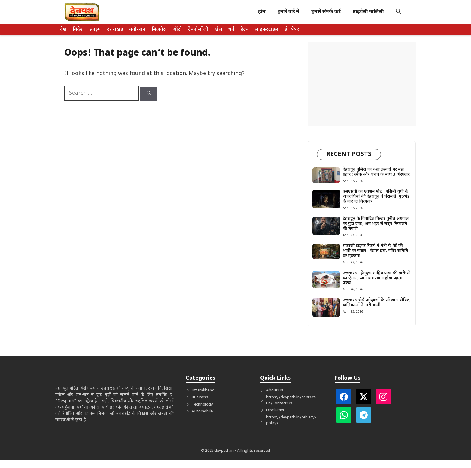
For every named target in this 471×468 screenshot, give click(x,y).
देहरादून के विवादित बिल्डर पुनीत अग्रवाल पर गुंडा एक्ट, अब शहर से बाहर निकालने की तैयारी (376, 224)
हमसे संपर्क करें (326, 12)
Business (200, 397)
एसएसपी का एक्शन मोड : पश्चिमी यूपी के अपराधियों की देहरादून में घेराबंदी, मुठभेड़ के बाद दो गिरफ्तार (376, 197)
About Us (274, 390)
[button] (398, 12)
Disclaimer (275, 410)
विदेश (78, 29)
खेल (218, 29)
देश (63, 29)
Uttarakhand (203, 390)
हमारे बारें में (288, 12)
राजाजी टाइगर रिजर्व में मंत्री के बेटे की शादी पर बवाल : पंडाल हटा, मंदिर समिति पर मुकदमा (375, 251)
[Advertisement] (362, 84)
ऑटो (177, 29)
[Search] (148, 94)
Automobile (202, 411)
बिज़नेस (159, 29)
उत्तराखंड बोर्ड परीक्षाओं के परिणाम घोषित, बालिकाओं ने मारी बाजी (377, 302)
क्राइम (95, 29)
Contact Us (282, 403)
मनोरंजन (137, 29)
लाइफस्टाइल (266, 29)
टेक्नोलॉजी (198, 29)
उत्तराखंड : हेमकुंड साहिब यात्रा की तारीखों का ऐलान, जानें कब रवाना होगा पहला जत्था (376, 278)
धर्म (231, 29)
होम (262, 12)
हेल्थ (244, 29)
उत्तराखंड (115, 29)
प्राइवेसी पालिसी (368, 12)
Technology (202, 404)
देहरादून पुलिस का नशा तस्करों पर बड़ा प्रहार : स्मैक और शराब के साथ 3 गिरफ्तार (376, 172)
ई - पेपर (291, 29)
